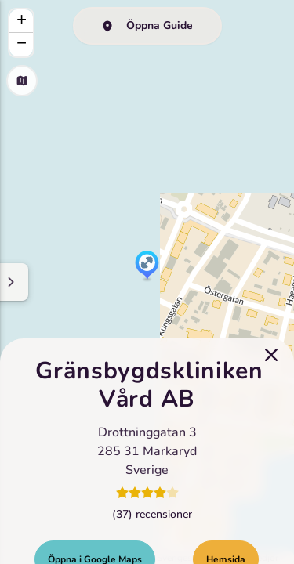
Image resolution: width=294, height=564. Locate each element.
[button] (147, 266)
